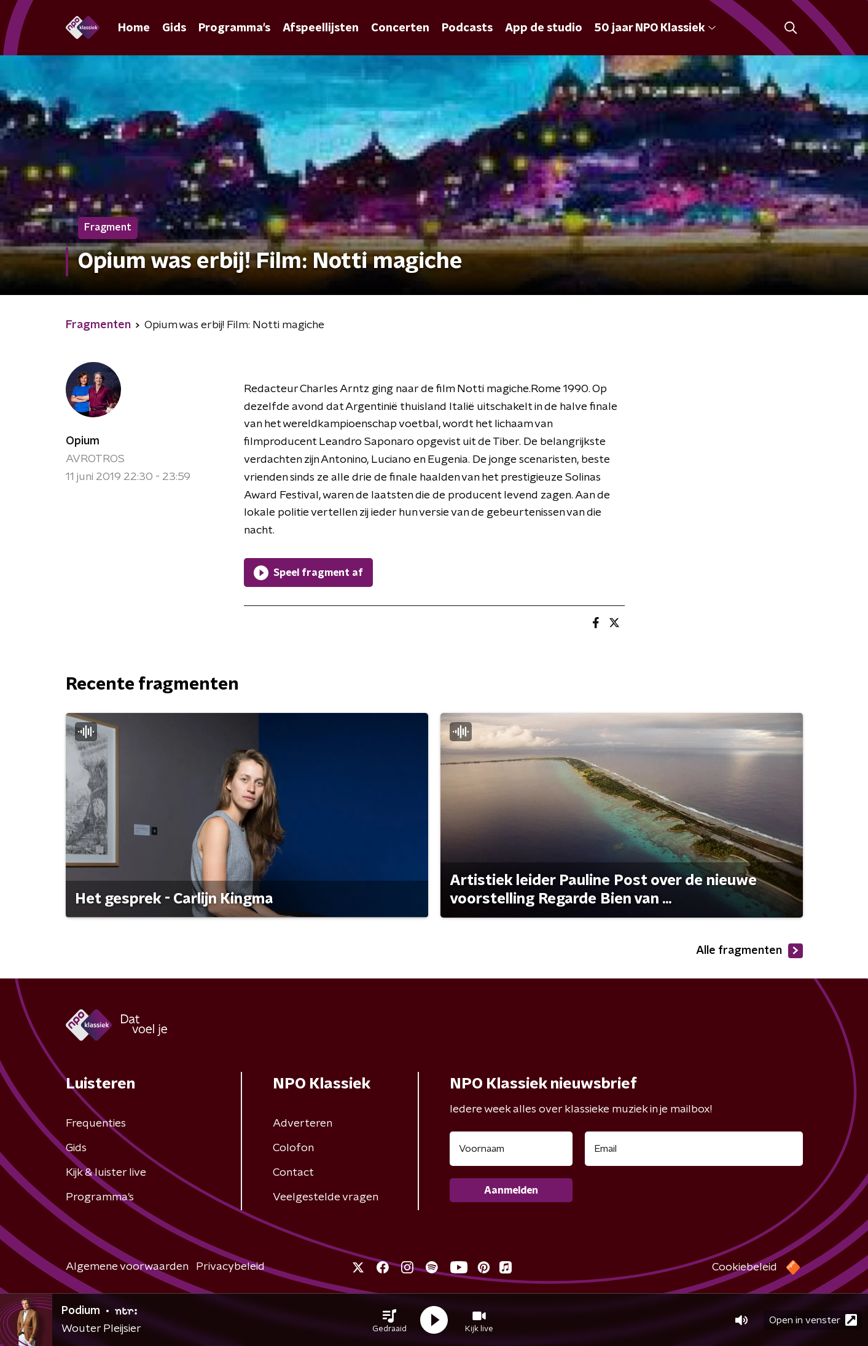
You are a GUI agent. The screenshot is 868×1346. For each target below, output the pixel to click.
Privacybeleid (230, 1266)
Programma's (234, 28)
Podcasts (467, 28)
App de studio (543, 28)
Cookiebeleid (744, 1267)
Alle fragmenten (749, 950)
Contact (293, 1172)
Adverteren (302, 1123)
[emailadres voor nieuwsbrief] (694, 1149)
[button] (389, 1320)
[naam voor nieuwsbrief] (511, 1149)
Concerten (400, 28)
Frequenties (96, 1123)
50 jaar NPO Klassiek (655, 28)
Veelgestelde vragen (325, 1197)
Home (134, 28)
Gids (174, 28)
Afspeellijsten (321, 28)
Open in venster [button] (813, 1320)
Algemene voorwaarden (127, 1266)
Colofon (293, 1148)
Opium (83, 441)
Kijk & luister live (106, 1172)
